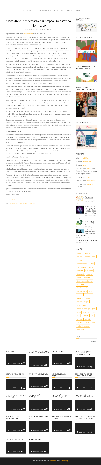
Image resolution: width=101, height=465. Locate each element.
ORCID (87, 177)
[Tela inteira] (24, 363)
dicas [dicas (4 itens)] (78, 281)
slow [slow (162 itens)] (92, 315)
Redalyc (89, 169)
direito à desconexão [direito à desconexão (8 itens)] (82, 288)
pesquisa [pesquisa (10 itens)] (86, 302)
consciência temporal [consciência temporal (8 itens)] (82, 263)
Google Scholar (90, 181)
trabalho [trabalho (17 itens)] (79, 326)
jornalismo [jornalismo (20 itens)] (79, 295)
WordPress (53, 461)
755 (77, 218)
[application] (16, 359)
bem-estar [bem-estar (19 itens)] (79, 257)
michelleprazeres (46, 29)
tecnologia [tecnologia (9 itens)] (79, 322)
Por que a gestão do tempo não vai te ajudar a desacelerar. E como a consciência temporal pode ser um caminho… (90, 210)
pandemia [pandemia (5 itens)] (79, 302)
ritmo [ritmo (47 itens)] (78, 315)
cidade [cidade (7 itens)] (93, 257)
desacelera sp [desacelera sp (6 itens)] (89, 270)
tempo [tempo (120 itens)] (93, 322)
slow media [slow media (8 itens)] (87, 319)
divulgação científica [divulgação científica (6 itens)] (82, 291)
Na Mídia (78, 11)
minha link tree (84, 158)
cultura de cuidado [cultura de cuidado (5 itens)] (81, 267)
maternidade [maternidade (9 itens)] (80, 298)
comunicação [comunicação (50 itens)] (80, 260)
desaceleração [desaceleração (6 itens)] (80, 274)
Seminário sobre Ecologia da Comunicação (86, 240)
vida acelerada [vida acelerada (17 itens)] (80, 329)
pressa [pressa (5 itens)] (78, 312)
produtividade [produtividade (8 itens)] (86, 312)
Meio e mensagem (28, 34)
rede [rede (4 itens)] (93, 312)
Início (22, 11)
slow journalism (23, 203)
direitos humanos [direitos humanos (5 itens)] (81, 284)
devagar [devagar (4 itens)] (79, 277)
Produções (31, 11)
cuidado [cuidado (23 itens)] (92, 263)
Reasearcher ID (91, 184)
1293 (77, 203)
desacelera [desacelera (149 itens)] (91, 267)
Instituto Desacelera (44, 11)
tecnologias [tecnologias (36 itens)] (87, 322)
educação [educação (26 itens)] (91, 291)
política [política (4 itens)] (93, 309)
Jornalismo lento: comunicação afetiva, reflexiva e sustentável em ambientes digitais (85, 232)
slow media (32, 203)
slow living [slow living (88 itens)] (79, 319)
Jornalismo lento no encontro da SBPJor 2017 (90, 223)
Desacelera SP (59, 11)
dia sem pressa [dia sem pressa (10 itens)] (87, 277)
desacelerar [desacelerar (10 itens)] (80, 270)
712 (88, 242)
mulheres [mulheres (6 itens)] (88, 298)
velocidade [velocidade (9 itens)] (86, 326)
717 (89, 237)
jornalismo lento (13, 203)
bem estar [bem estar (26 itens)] (87, 257)
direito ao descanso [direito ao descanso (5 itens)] (87, 281)
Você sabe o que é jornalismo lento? (89, 198)
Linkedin (69, 11)
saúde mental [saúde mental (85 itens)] (85, 315)
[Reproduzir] (8, 363)
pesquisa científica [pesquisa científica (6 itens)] (81, 305)
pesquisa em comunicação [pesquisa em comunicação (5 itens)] (83, 309)
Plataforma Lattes (87, 162)
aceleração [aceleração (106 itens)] (79, 253)
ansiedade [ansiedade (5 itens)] (87, 253)
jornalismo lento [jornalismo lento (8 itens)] (88, 295)
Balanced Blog (64, 461)
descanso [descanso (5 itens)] (89, 274)
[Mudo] (22, 363)
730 (89, 227)
